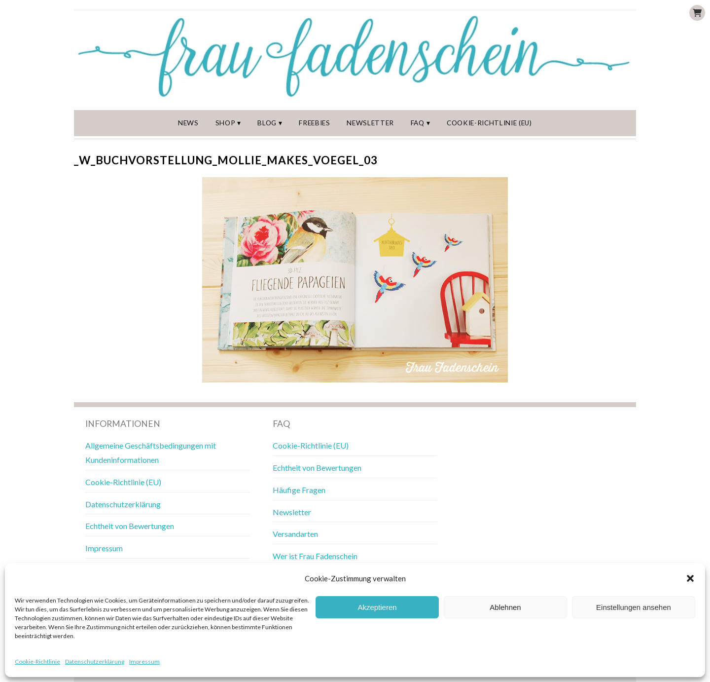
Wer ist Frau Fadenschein (315, 556)
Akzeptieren (376, 607)
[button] (690, 578)
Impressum (144, 661)
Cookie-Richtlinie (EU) (489, 123)
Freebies (314, 123)
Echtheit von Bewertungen (129, 525)
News (188, 123)
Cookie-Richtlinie (37, 661)
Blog (267, 123)
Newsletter (370, 123)
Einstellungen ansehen (633, 607)
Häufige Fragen (299, 489)
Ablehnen (505, 607)
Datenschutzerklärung (94, 661)
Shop (225, 123)
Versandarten (295, 533)
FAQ (418, 123)
